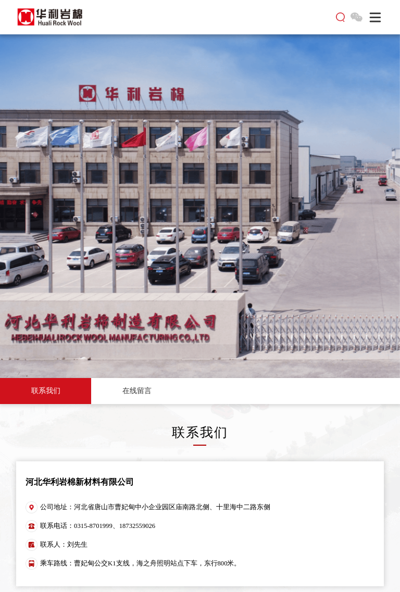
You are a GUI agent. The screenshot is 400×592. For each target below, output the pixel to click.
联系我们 (45, 391)
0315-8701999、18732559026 (114, 526)
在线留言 (137, 391)
